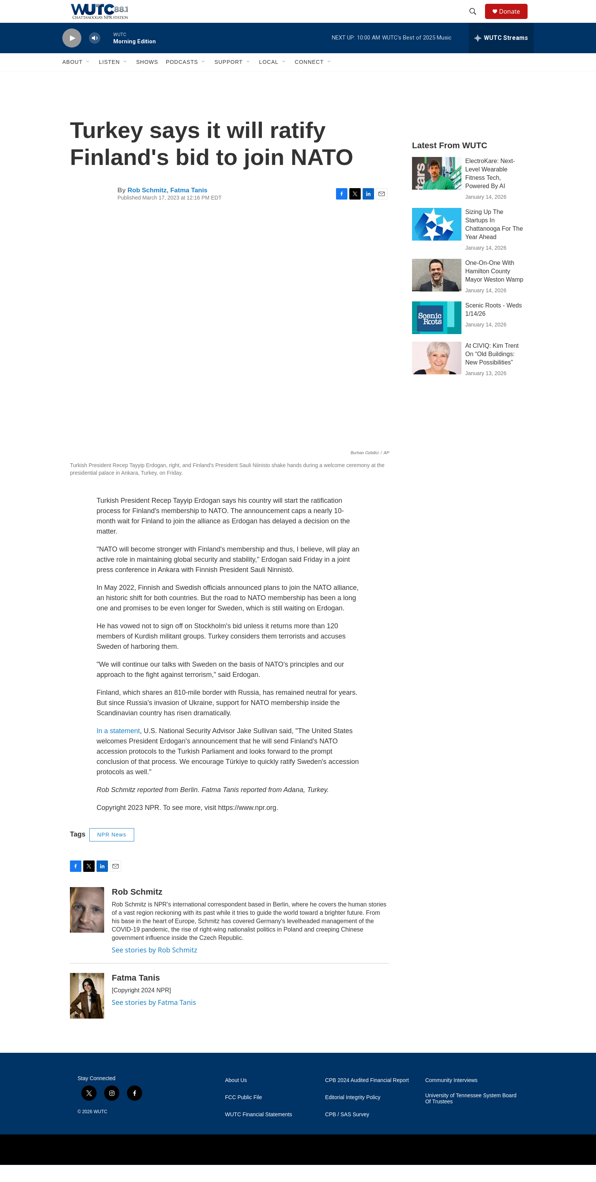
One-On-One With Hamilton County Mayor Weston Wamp (494, 288)
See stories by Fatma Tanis (154, 1019)
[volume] (94, 55)
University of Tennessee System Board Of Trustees (471, 1116)
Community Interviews (451, 1097)
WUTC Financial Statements (258, 1131)
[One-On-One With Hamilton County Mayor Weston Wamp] (436, 292)
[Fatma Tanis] (87, 1013)
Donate (514, 20)
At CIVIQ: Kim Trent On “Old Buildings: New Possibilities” (491, 371)
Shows (147, 79)
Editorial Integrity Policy (352, 1114)
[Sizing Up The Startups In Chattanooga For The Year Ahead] (436, 241)
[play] (72, 55)
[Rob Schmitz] (87, 927)
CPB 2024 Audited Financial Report (367, 1097)
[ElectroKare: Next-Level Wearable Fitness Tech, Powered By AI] (436, 190)
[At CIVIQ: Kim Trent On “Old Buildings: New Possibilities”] (436, 375)
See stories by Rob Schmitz (154, 966)
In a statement (118, 748)
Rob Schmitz (146, 207)
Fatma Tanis (189, 207)
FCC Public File (243, 1114)
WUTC (100, 1128)
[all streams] (501, 55)
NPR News (111, 852)
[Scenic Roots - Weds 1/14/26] (436, 334)
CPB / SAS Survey (347, 1131)
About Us (236, 1097)
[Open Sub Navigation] (88, 79)
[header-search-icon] (476, 20)
